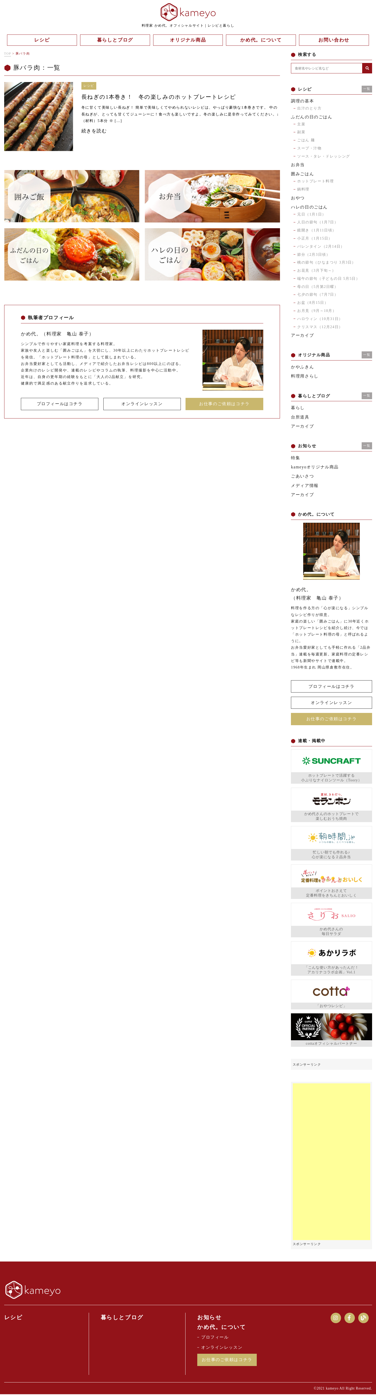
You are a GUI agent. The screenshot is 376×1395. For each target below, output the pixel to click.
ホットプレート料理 (315, 181)
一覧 (366, 89)
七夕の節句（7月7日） (317, 295)
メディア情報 (305, 485)
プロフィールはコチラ (60, 404)
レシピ (13, 1317)
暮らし (298, 407)
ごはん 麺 (306, 140)
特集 (295, 458)
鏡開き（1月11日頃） (316, 230)
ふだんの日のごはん (311, 117)
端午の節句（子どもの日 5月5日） (328, 279)
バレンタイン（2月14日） (321, 246)
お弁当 (298, 164)
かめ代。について (221, 1327)
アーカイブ (302, 335)
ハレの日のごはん (309, 207)
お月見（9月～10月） (317, 311)
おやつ (298, 198)
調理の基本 (302, 101)
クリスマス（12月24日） (320, 327)
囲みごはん (302, 174)
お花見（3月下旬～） (316, 270)
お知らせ (209, 1317)
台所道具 (300, 417)
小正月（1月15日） (314, 238)
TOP (7, 53)
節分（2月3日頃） (313, 255)
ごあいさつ (302, 476)
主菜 (301, 124)
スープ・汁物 (309, 148)
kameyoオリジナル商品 (315, 467)
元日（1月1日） (311, 214)
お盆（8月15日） (312, 303)
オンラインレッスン (142, 404)
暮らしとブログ (122, 1317)
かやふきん (302, 367)
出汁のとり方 (309, 108)
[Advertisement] (332, 1162)
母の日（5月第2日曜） (317, 287)
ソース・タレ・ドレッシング (323, 156)
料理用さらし (305, 376)
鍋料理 (303, 189)
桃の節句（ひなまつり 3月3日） (326, 262)
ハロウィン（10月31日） (320, 319)
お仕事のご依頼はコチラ (224, 404)
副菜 (301, 132)
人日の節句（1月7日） (317, 222)
